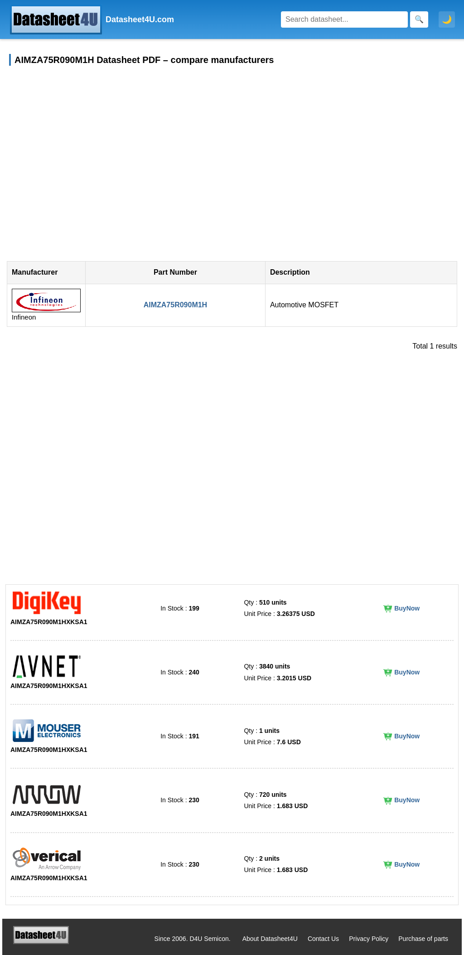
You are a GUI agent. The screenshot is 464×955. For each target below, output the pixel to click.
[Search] (344, 19)
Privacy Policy (368, 938)
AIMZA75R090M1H (175, 305)
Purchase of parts (423, 938)
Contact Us (323, 938)
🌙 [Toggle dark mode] (447, 19)
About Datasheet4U (270, 938)
